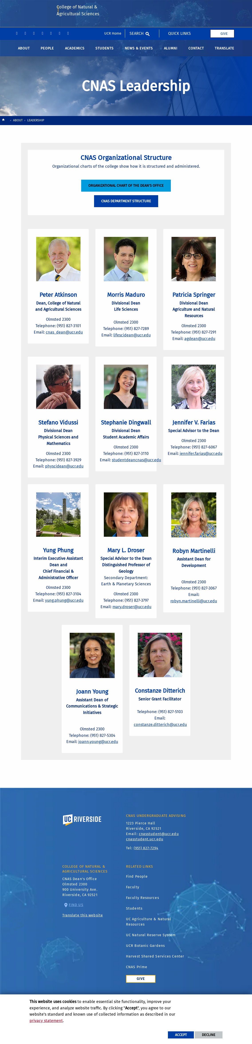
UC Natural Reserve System (151, 964)
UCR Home (112, 6)
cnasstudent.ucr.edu (144, 869)
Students (134, 938)
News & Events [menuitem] (139, 51)
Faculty (132, 916)
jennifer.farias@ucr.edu (204, 466)
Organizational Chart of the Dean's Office (126, 191)
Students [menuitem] (104, 51)
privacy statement (46, 1020)
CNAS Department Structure (126, 206)
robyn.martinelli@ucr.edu (194, 608)
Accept (181, 1035)
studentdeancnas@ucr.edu (139, 473)
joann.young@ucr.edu (92, 768)
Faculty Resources (142, 927)
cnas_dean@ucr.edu (65, 338)
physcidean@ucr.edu (66, 473)
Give (224, 6)
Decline (208, 1035)
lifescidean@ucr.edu (133, 341)
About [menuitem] (24, 51)
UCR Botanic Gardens (145, 975)
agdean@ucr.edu (199, 344)
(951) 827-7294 (146, 877)
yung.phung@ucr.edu (66, 608)
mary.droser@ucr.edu (134, 627)
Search (137, 6)
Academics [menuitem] (75, 51)
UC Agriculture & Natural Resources (148, 951)
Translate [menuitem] (224, 51)
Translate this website (82, 944)
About (18, 123)
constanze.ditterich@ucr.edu (163, 751)
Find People (137, 906)
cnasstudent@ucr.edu (159, 863)
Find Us (76, 934)
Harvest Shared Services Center (155, 986)
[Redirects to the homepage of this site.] (3, 123)
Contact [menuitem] (196, 51)
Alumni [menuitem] (170, 51)
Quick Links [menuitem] (179, 6)
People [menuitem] (47, 51)
